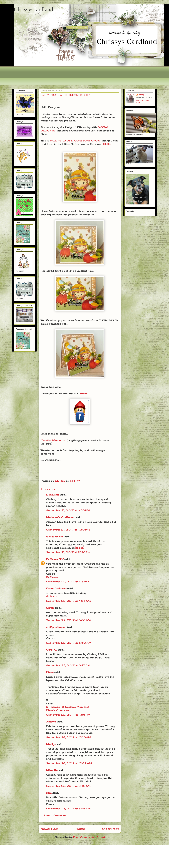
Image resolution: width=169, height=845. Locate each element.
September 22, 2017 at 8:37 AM (68, 665)
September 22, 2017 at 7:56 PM (68, 714)
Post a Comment (55, 815)
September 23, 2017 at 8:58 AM (68, 808)
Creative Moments (53, 440)
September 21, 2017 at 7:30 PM (68, 529)
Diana (49, 672)
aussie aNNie (54, 536)
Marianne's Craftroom (60, 517)
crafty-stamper (56, 627)
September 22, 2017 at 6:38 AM (68, 620)
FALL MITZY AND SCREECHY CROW (75, 140)
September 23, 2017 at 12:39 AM (69, 763)
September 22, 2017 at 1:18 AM (67, 581)
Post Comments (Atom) (89, 837)
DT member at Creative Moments (67, 706)
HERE (107, 143)
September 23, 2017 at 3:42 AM (68, 785)
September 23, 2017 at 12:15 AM (68, 737)
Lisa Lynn (52, 494)
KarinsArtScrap (56, 588)
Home (80, 828)
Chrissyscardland (33, 9)
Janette (51, 721)
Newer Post (49, 828)
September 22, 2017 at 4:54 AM (68, 600)
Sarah (50, 607)
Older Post (110, 828)
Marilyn (51, 744)
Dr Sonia (52, 577)
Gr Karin (51, 596)
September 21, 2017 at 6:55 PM (68, 510)
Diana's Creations (57, 710)
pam (49, 792)
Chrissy (141, 95)
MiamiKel (52, 770)
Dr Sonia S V (54, 559)
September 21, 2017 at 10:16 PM (68, 552)
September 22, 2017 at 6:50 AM (68, 642)
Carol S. (51, 649)
